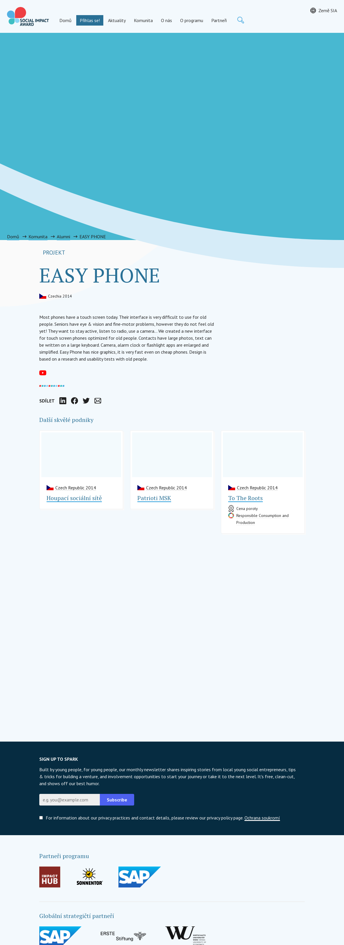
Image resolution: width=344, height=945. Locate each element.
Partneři (219, 20)
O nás (166, 20)
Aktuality (117, 20)
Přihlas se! (90, 20)
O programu (191, 20)
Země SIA (327, 10)
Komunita (143, 20)
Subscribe (117, 800)
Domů (65, 20)
